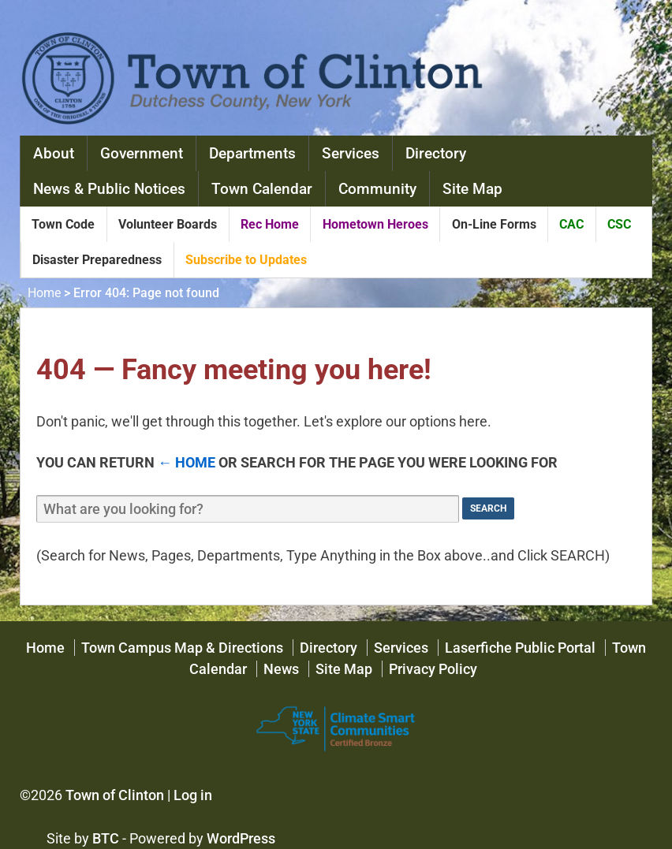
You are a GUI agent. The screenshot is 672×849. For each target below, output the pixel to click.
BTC (105, 838)
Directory (435, 153)
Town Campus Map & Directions (182, 647)
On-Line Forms (494, 224)
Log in (193, 795)
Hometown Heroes (375, 224)
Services (350, 153)
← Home (186, 462)
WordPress (241, 838)
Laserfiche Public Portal (520, 647)
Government (141, 153)
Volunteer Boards (167, 224)
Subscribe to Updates (246, 259)
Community (377, 189)
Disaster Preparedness (97, 259)
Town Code (63, 224)
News (281, 669)
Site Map (472, 189)
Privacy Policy (433, 669)
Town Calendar (261, 189)
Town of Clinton (114, 795)
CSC (619, 224)
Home (44, 292)
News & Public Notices (109, 189)
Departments (252, 153)
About (53, 153)
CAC (571, 224)
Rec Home (270, 224)
